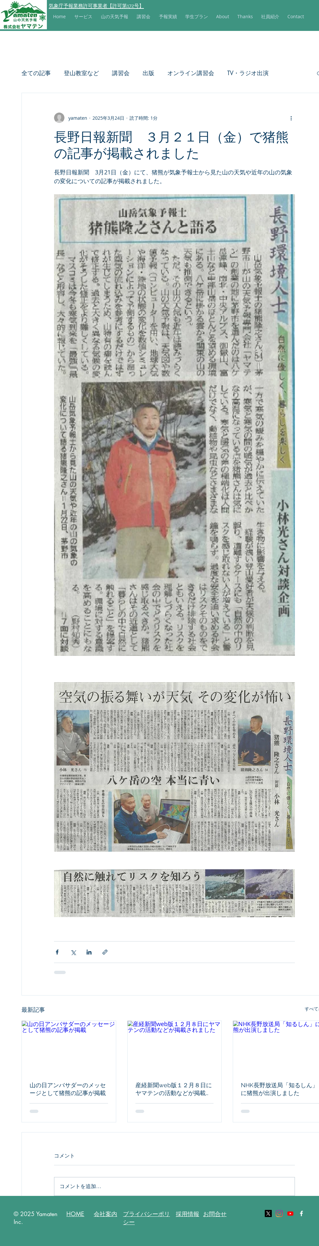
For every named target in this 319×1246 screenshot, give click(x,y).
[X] (268, 1213)
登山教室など (81, 73)
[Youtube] (290, 1213)
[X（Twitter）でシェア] (73, 952)
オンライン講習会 (190, 73)
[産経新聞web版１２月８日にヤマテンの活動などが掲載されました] (175, 1047)
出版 (148, 73)
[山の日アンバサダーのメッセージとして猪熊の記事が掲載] (69, 1047)
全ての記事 (36, 73)
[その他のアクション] (291, 118)
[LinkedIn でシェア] (89, 952)
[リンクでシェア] (105, 952)
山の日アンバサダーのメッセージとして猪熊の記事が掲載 (68, 1089)
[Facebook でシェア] (57, 952)
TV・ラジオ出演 (248, 73)
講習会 (121, 73)
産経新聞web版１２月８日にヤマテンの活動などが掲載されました (173, 1089)
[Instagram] (279, 1213)
